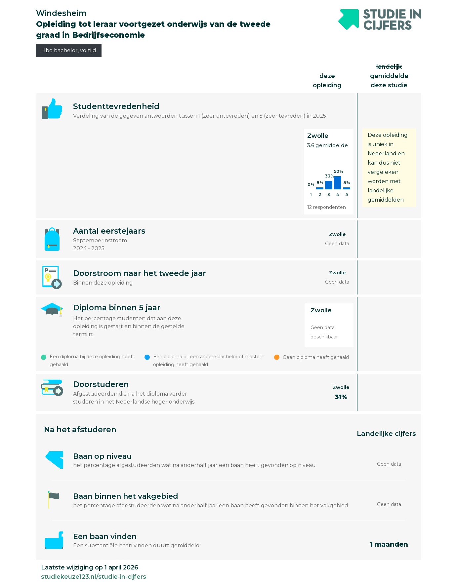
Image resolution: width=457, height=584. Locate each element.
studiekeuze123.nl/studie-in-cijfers (93, 576)
